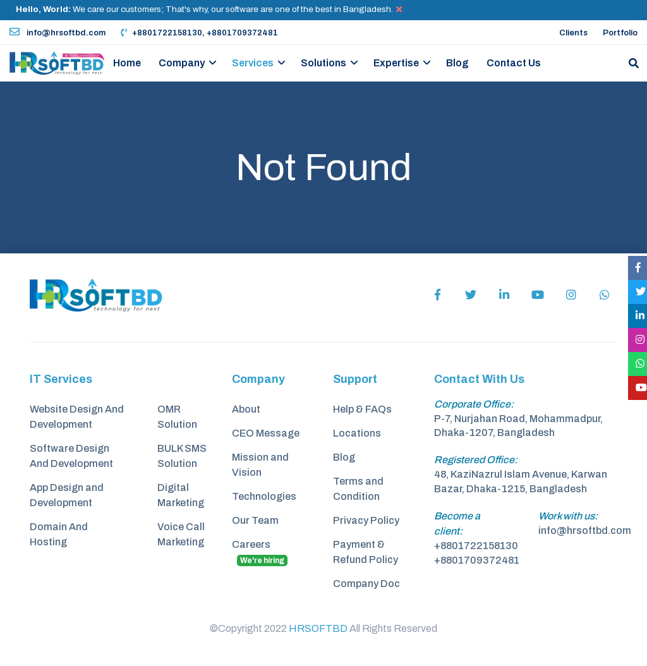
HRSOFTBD (318, 628)
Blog (457, 63)
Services (253, 63)
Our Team (255, 520)
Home (127, 63)
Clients (573, 32)
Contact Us (514, 63)
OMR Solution (177, 417)
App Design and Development (67, 495)
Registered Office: (475, 459)
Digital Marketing (180, 495)
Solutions (323, 63)
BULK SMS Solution (182, 456)
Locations (357, 433)
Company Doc (366, 583)
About (246, 409)
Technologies (264, 496)
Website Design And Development (77, 417)
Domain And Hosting (59, 534)
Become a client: (457, 523)
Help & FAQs (362, 409)
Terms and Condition (358, 489)
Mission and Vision (260, 465)
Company (182, 63)
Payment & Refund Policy (365, 552)
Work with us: (568, 516)
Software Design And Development (71, 456)
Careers (259, 552)
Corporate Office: (474, 404)
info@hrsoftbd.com (57, 32)
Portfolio (620, 32)
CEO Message (265, 433)
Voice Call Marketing (181, 534)
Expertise (396, 63)
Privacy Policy (366, 520)
